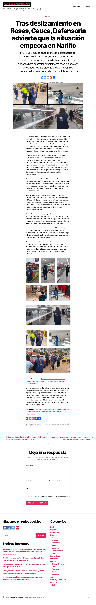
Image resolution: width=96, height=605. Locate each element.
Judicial (53, 557)
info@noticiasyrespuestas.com (34, 600)
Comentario (29, 469)
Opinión (53, 589)
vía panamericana (54, 427)
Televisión (56, 578)
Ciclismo (55, 544)
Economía (54, 562)
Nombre (28, 484)
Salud (52, 581)
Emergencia (56, 425)
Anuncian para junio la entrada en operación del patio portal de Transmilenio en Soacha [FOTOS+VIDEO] (46, 382)
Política (53, 565)
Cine (53, 570)
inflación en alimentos (34, 427)
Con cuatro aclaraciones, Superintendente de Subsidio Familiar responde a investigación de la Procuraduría (47, 413)
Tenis (54, 549)
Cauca (29, 425)
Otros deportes (58, 554)
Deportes (54, 539)
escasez (62, 425)
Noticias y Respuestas (15, 600)
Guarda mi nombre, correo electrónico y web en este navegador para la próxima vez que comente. (48, 500)
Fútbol (54, 541)
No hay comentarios (57, 83)
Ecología (53, 586)
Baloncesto (56, 546)
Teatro (54, 575)
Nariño (42, 427)
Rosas (46, 427)
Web (27, 492)
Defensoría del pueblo (46, 425)
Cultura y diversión (57, 568)
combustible (35, 425)
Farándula (56, 573)
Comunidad (54, 536)
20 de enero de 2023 (41, 83)
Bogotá (53, 533)
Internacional (55, 560)
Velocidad (56, 552)
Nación (47, 18)
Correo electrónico (54, 484)
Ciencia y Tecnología (58, 583)
